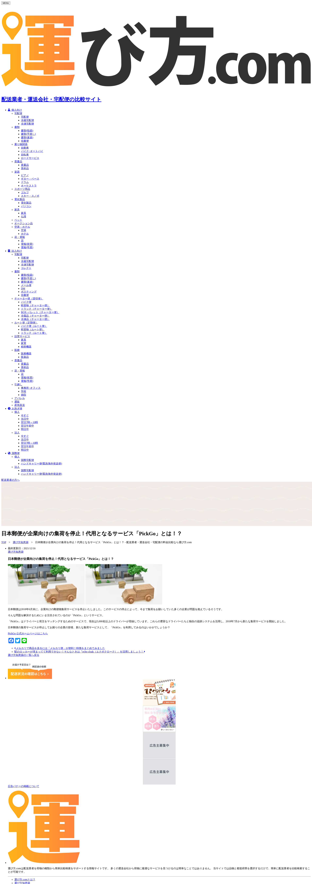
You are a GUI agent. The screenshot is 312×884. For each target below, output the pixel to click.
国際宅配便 (27, 460)
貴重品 (18, 161)
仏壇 (23, 216)
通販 (17, 401)
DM (23, 288)
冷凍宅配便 (27, 123)
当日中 (25, 418)
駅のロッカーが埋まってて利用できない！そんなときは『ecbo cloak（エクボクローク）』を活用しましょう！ (79, 651)
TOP (3, 542)
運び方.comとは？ (24, 879)
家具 (17, 209)
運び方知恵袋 (20, 542)
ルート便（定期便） (26, 322)
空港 (23, 230)
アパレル (19, 398)
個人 (17, 412)
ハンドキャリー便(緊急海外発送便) (41, 463)
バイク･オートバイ (32, 151)
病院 (23, 394)
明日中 (25, 429)
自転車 (25, 154)
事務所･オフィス (31, 388)
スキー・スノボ (30, 195)
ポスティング (29, 291)
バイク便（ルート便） (34, 326)
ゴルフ (25, 192)
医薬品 (25, 357)
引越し (18, 384)
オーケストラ (29, 185)
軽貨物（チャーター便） (35, 305)
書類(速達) (27, 137)
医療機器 (26, 353)
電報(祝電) (27, 244)
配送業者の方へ (10, 480)
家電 (23, 343)
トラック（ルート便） (34, 333)
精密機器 (26, 346)
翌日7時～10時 (29, 422)
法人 (17, 432)
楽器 (17, 171)
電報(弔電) (27, 247)
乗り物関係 (20, 144)
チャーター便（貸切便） (28, 298)
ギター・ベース (30, 178)
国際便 (14, 453)
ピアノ (25, 175)
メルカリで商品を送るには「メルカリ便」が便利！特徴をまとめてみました (59, 648)
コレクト (26, 268)
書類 (17, 127)
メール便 (26, 285)
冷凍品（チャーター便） (35, 319)
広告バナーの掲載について (23, 786)
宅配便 (18, 113)
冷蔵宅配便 (27, 120)
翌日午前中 (27, 425)
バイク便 (26, 302)
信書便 (25, 140)
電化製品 (19, 199)
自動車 (25, 147)
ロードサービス (30, 158)
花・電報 (19, 237)
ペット (18, 220)
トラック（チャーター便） (36, 308)
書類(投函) (27, 130)
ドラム (25, 182)
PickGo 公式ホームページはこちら (28, 633)
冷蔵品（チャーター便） (35, 315)
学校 (23, 391)
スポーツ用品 (22, 189)
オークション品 (23, 223)
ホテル (25, 233)
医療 (17, 350)
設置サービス (22, 336)
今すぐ (25, 415)
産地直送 (19, 405)
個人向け (15, 110)
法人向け (15, 250)
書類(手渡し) (28, 134)
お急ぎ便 (15, 408)
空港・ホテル (22, 226)
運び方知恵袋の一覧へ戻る (23, 655)
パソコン (26, 206)
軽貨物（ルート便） (32, 329)
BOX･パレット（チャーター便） (40, 312)
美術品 (25, 168)
